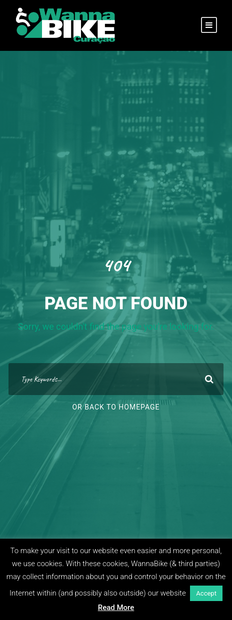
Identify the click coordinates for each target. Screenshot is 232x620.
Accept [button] (206, 593)
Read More (116, 607)
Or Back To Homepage (116, 407)
